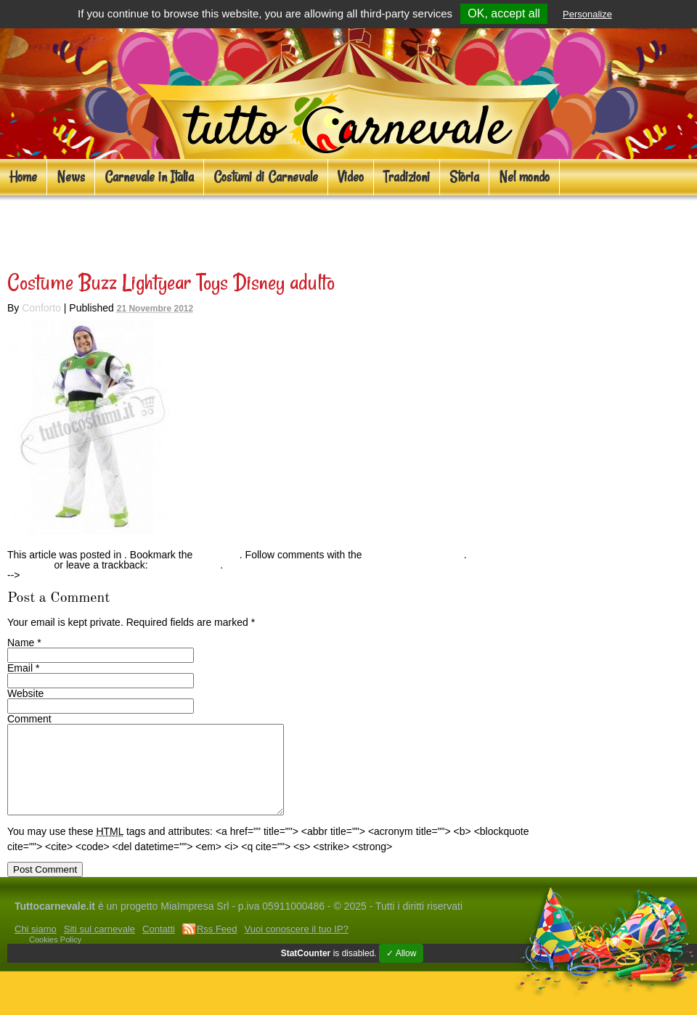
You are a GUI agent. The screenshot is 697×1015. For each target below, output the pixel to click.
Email (20, 668)
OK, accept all (504, 13)
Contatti (158, 946)
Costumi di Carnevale (265, 177)
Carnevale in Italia (149, 177)
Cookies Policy (55, 957)
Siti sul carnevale (99, 946)
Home (23, 177)
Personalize (587, 14)
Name (20, 642)
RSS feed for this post (414, 555)
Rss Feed (217, 946)
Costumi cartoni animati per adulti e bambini (231, 229)
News (71, 177)
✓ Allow (401, 971)
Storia (464, 177)
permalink (217, 555)
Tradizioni (406, 177)
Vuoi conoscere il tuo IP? (296, 946)
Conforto (41, 308)
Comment (29, 719)
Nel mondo (524, 177)
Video (351, 177)
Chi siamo (36, 946)
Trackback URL (185, 565)
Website (25, 693)
